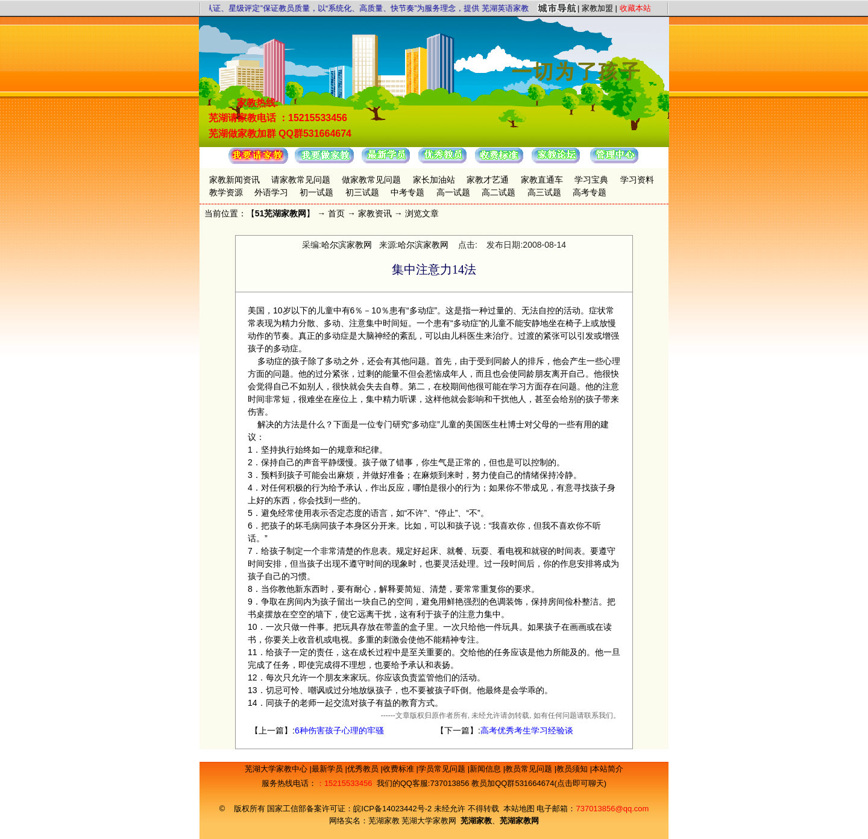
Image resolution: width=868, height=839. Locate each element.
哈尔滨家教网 (346, 245)
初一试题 (316, 192)
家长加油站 (434, 179)
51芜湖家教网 (281, 213)
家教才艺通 (488, 179)
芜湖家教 (384, 820)
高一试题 (453, 192)
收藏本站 (635, 8)
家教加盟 (597, 8)
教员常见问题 (530, 768)
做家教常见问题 (371, 179)
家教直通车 (542, 179)
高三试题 (544, 192)
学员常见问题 (443, 768)
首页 (336, 213)
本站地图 (519, 808)
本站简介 (607, 768)
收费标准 (400, 768)
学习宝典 (591, 179)
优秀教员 (364, 768)
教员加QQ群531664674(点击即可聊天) (538, 783)
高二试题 (498, 192)
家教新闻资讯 (234, 179)
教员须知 (573, 768)
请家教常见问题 (300, 179)
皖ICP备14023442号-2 (393, 808)
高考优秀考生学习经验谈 (526, 730)
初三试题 (362, 192)
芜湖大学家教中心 (277, 768)
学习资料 (637, 179)
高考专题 (589, 192)
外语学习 (271, 192)
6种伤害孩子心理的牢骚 (339, 730)
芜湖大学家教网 (428, 820)
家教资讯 (375, 213)
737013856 (449, 783)
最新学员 (328, 768)
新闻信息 (486, 768)
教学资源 (226, 192)
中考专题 (407, 192)
